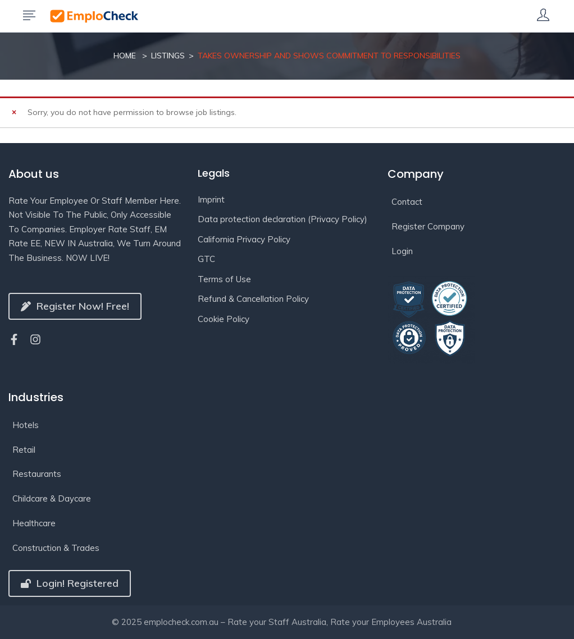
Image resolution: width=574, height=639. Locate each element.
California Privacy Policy (244, 239)
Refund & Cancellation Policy (253, 298)
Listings (168, 55)
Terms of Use (224, 279)
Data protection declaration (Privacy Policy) (282, 219)
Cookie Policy (223, 319)
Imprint (211, 199)
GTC (206, 259)
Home (124, 55)
